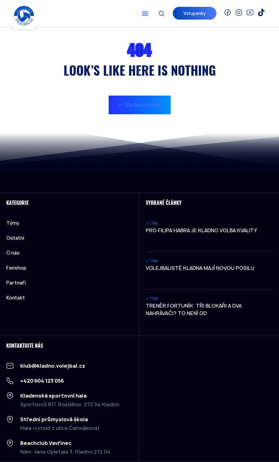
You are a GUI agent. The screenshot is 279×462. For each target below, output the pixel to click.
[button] (145, 13)
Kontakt (15, 298)
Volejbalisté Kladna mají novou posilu (200, 268)
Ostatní (16, 238)
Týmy (14, 223)
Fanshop (16, 268)
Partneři (16, 283)
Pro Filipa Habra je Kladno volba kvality (201, 230)
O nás (13, 253)
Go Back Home (139, 104)
